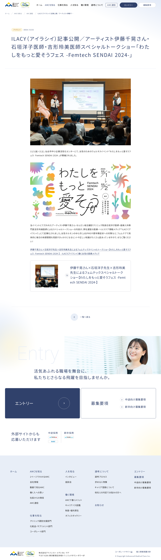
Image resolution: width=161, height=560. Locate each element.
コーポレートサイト (123, 551)
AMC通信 (30, 13)
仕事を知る (63, 4)
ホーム (39, 4)
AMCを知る (50, 4)
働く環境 (85, 4)
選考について (97, 4)
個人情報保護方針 (143, 551)
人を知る (74, 4)
